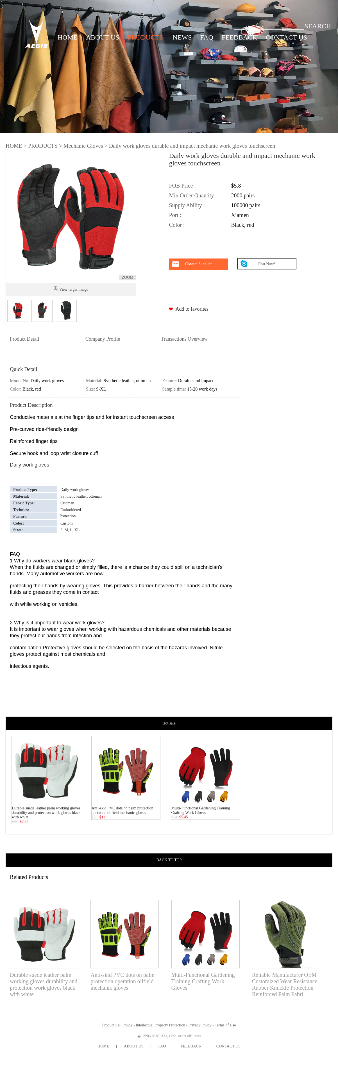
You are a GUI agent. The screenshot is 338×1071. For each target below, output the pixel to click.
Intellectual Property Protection (160, 1025)
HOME (68, 37)
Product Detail (24, 339)
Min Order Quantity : (193, 195)
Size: (91, 389)
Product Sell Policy (117, 1025)
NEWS (182, 37)
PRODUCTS (145, 37)
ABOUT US (102, 37)
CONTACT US (286, 37)
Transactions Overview (184, 339)
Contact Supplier (198, 264)
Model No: (20, 380)
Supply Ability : (187, 205)
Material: (95, 380)
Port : (175, 215)
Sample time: (174, 389)
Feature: (170, 380)
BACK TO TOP (169, 860)
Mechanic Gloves (83, 146)
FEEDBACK (239, 37)
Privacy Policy (200, 1025)
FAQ (206, 37)
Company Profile (102, 339)
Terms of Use (225, 1025)
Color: (16, 389)
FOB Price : (182, 186)
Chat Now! (267, 264)
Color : (177, 225)
